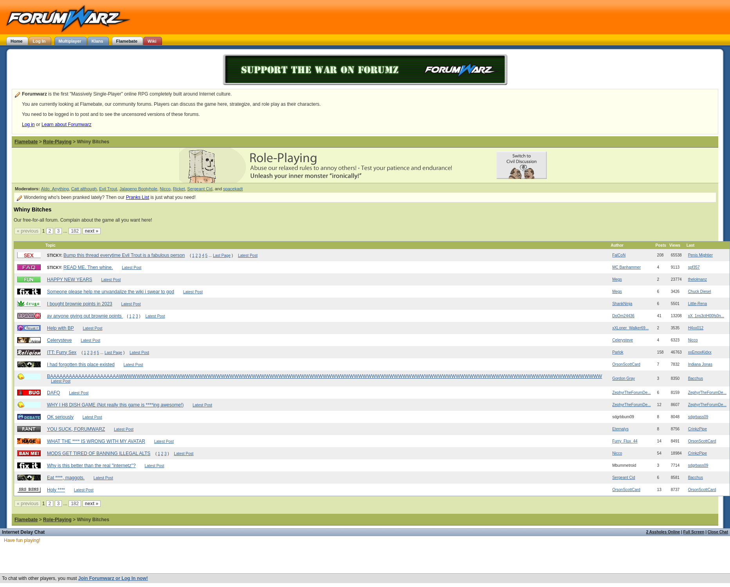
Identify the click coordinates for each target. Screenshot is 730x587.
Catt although (84, 188)
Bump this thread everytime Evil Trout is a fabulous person (124, 255)
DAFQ (53, 393)
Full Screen (694, 532)
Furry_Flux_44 (624, 441)
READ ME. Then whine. (88, 267)
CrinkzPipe (697, 429)
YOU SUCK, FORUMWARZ (76, 429)
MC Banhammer (626, 267)
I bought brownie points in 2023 (79, 304)
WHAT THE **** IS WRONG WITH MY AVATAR (96, 441)
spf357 (694, 267)
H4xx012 (695, 328)
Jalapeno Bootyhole (138, 188)
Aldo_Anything (55, 188)
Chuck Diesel (699, 291)
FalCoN (618, 255)
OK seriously (60, 417)
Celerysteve (59, 340)
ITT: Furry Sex (61, 352)
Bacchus (695, 378)
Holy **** (56, 490)
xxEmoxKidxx (700, 352)
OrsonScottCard (626, 364)
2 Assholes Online (663, 532)
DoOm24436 (623, 316)
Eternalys (620, 429)
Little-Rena (697, 304)
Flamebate (26, 141)
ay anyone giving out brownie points (85, 316)
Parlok (617, 352)
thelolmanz (697, 279)
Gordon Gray (623, 378)
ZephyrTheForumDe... (631, 392)
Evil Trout (108, 188)
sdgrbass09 (698, 417)
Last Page (222, 255)
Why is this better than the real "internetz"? (91, 465)
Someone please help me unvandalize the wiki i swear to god (110, 291)
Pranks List (137, 197)
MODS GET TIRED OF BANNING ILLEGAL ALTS (98, 453)
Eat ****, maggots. (66, 477)
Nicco (165, 188)
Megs (617, 279)
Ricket (179, 188)
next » (92, 231)
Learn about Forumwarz (66, 124)
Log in (28, 124)
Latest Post (248, 255)
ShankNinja (622, 304)
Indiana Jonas (700, 364)
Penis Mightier (700, 255)
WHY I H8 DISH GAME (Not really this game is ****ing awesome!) (115, 405)
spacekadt (233, 188)
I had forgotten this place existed (81, 364)
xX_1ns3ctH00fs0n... (706, 316)
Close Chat (718, 532)
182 (75, 231)
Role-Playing (57, 141)
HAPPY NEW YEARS (69, 279)
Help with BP (60, 328)
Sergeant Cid (199, 188)
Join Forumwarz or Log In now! (113, 578)
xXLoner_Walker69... (630, 328)
